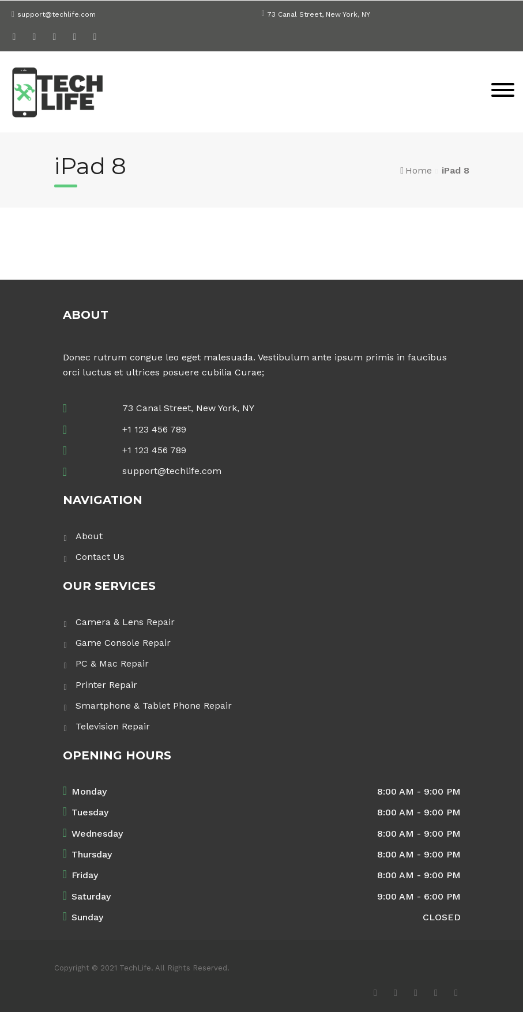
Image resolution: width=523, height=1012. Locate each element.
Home (418, 170)
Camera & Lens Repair (125, 621)
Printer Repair (106, 684)
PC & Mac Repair (112, 663)
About (89, 536)
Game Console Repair (123, 642)
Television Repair (113, 726)
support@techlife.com (56, 14)
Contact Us (100, 556)
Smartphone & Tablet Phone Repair (154, 705)
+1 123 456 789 (154, 429)
